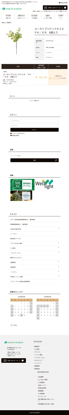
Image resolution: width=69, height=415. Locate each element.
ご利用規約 (41, 394)
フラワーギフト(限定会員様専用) (20, 281)
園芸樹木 (37, 346)
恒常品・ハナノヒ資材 (16, 277)
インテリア (37, 363)
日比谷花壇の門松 (15, 229)
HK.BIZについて (21, 16)
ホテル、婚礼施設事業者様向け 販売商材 (22, 219)
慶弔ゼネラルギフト (16, 258)
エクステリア (38, 360)
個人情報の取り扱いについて (46, 400)
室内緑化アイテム (15, 239)
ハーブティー (14, 234)
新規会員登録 (64, 2)
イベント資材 (38, 355)
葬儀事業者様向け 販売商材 (19, 224)
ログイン (55, 78)
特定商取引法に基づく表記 (46, 404)
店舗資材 (9, 22)
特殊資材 (13, 267)
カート (61, 16)
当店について (42, 385)
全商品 (3, 22)
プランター (37, 352)
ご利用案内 (34, 16)
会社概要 (40, 377)
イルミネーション (15, 253)
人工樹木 (13, 248)
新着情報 (40, 391)
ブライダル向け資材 (16, 243)
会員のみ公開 (43, 77)
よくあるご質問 (47, 16)
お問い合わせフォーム (55, 7)
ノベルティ (13, 272)
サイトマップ (42, 396)
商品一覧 (8, 16)
